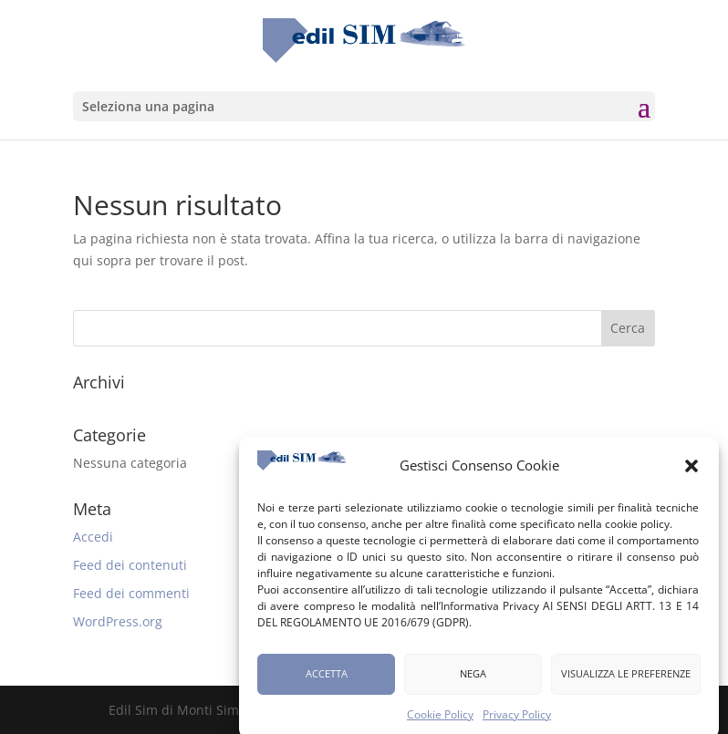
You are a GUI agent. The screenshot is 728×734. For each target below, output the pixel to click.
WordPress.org (117, 621)
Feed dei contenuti (130, 565)
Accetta (327, 679)
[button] (691, 471)
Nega (473, 679)
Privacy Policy (517, 720)
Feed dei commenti (131, 593)
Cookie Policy (440, 720)
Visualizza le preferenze (626, 679)
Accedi (93, 536)
